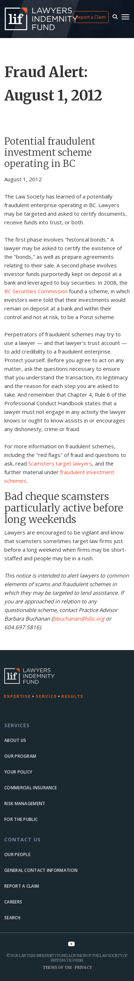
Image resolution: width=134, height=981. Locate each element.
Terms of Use (57, 967)
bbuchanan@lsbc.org (78, 618)
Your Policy (18, 772)
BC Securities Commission (36, 291)
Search (12, 918)
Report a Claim (91, 17)
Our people (17, 854)
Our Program (20, 756)
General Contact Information (41, 870)
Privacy (83, 967)
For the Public (21, 819)
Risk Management (24, 803)
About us (15, 740)
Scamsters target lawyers (60, 463)
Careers (13, 902)
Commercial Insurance (30, 788)
